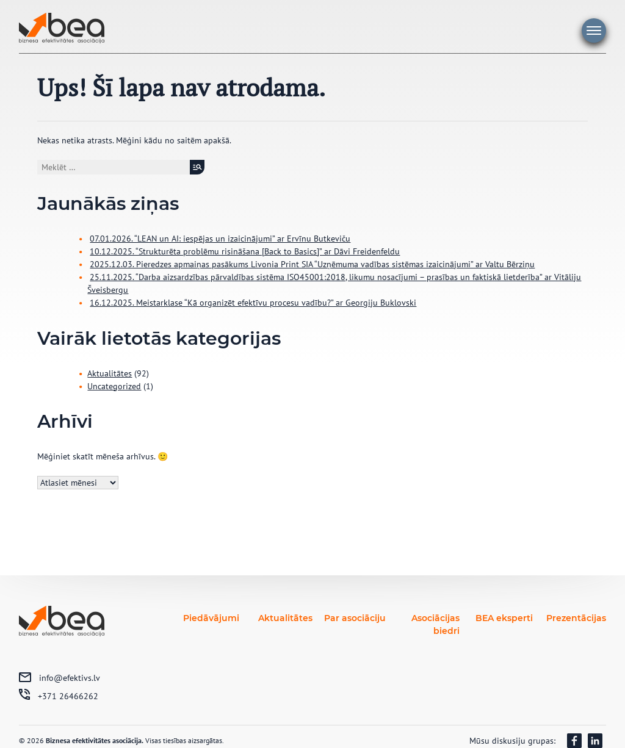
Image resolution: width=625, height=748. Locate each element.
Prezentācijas (576, 618)
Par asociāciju (355, 618)
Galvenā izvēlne (594, 30)
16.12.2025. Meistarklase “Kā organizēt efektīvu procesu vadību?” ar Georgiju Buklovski (253, 302)
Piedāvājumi (211, 618)
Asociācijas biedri (435, 624)
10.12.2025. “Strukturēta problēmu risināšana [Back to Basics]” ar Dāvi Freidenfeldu (245, 251)
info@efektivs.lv (69, 677)
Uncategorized (114, 386)
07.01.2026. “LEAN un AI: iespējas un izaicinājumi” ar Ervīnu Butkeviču (220, 238)
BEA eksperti (504, 618)
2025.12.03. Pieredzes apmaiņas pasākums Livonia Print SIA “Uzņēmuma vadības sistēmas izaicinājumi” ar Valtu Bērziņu (312, 264)
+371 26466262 (68, 696)
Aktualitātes (109, 373)
